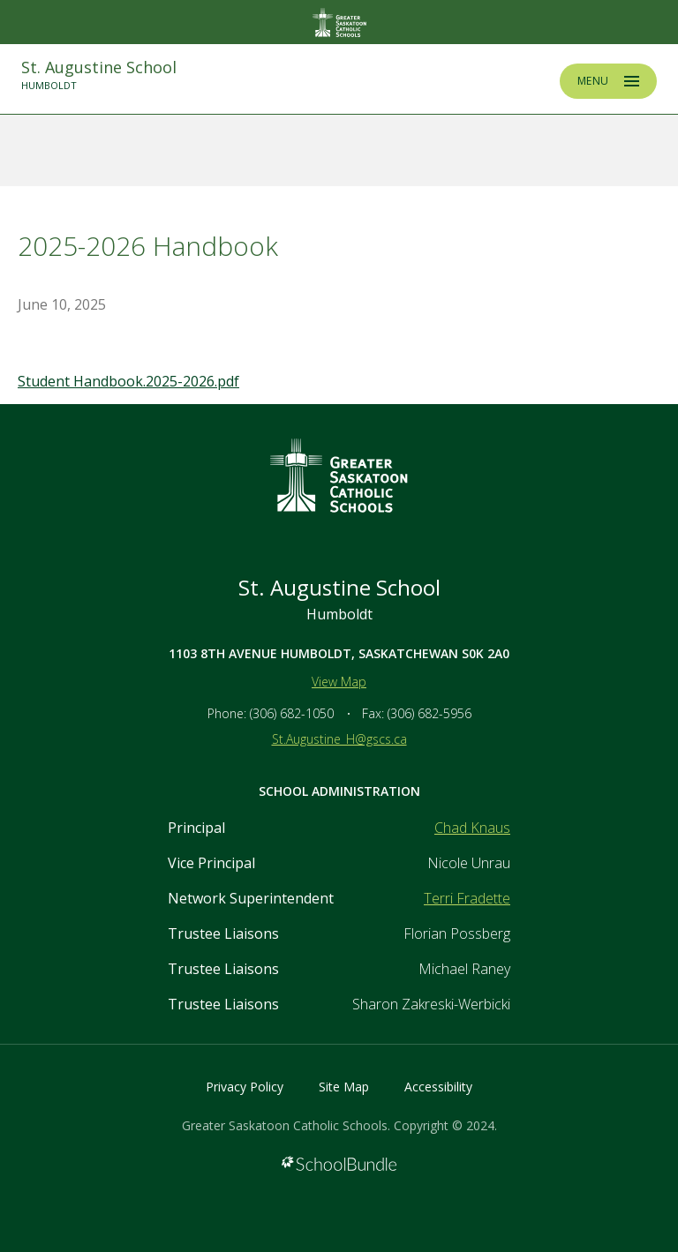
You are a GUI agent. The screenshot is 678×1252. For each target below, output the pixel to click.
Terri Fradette (467, 898)
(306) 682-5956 (429, 713)
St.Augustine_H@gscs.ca (339, 739)
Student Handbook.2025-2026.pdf (128, 381)
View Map (339, 681)
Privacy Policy (244, 1086)
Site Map (344, 1086)
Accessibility (438, 1086)
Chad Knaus (472, 827)
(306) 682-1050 (292, 713)
